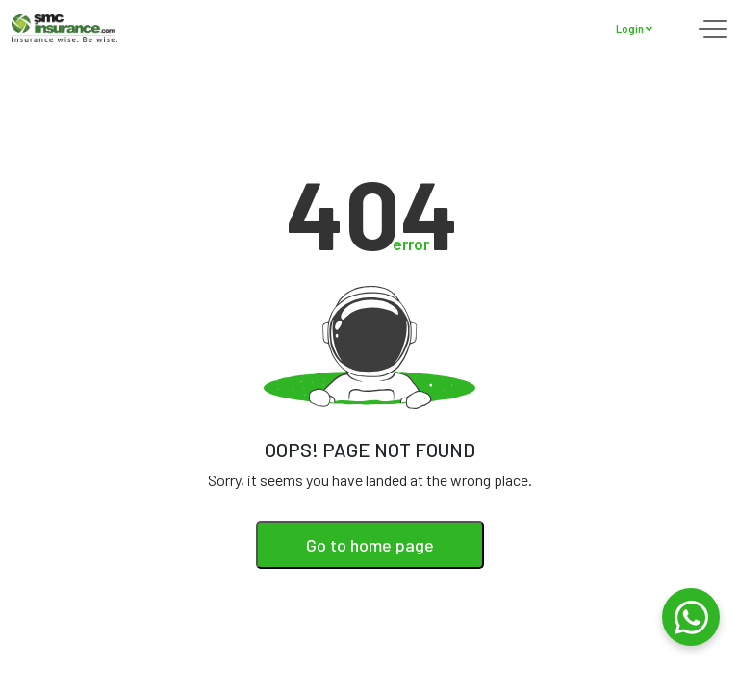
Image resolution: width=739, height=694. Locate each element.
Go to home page (370, 544)
